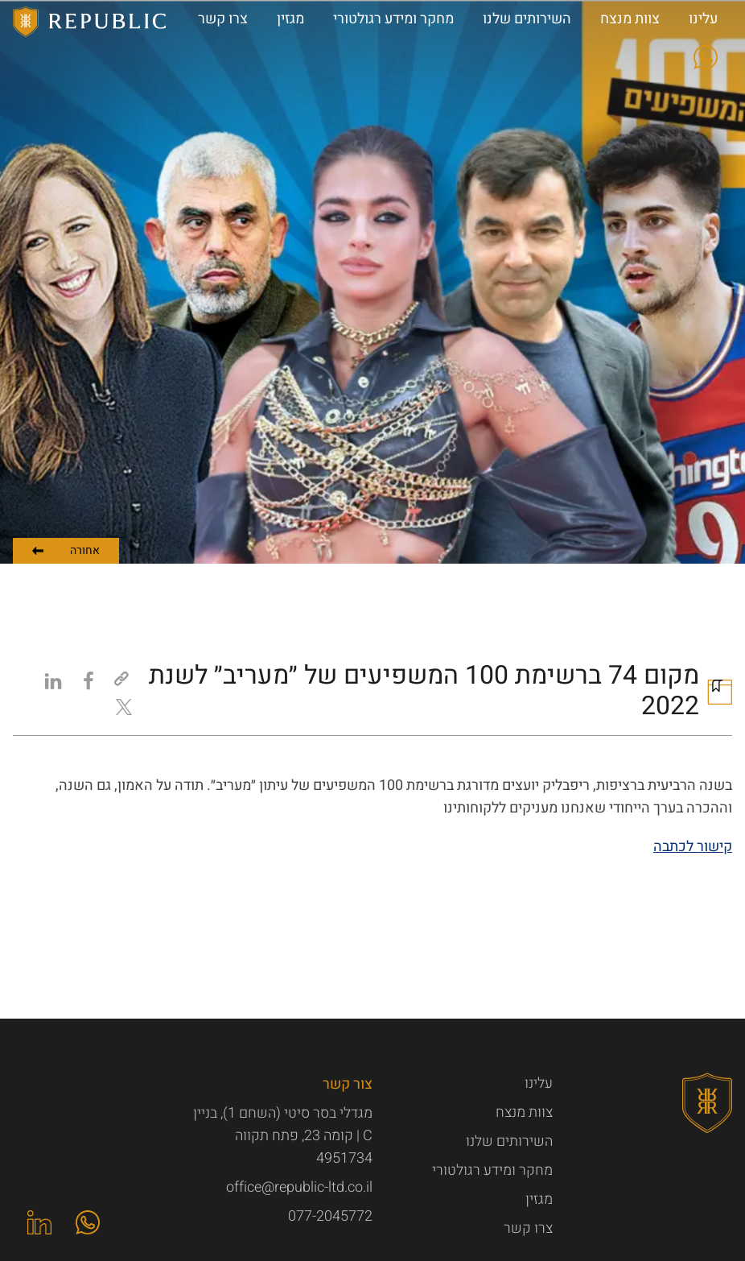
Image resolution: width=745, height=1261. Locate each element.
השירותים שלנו (509, 1141)
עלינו (539, 1083)
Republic (90, 21)
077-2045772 (330, 1216)
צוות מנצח (524, 1112)
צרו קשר (528, 1228)
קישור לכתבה (692, 847)
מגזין (539, 1199)
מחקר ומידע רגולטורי (492, 1170)
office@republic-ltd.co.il (299, 1187)
